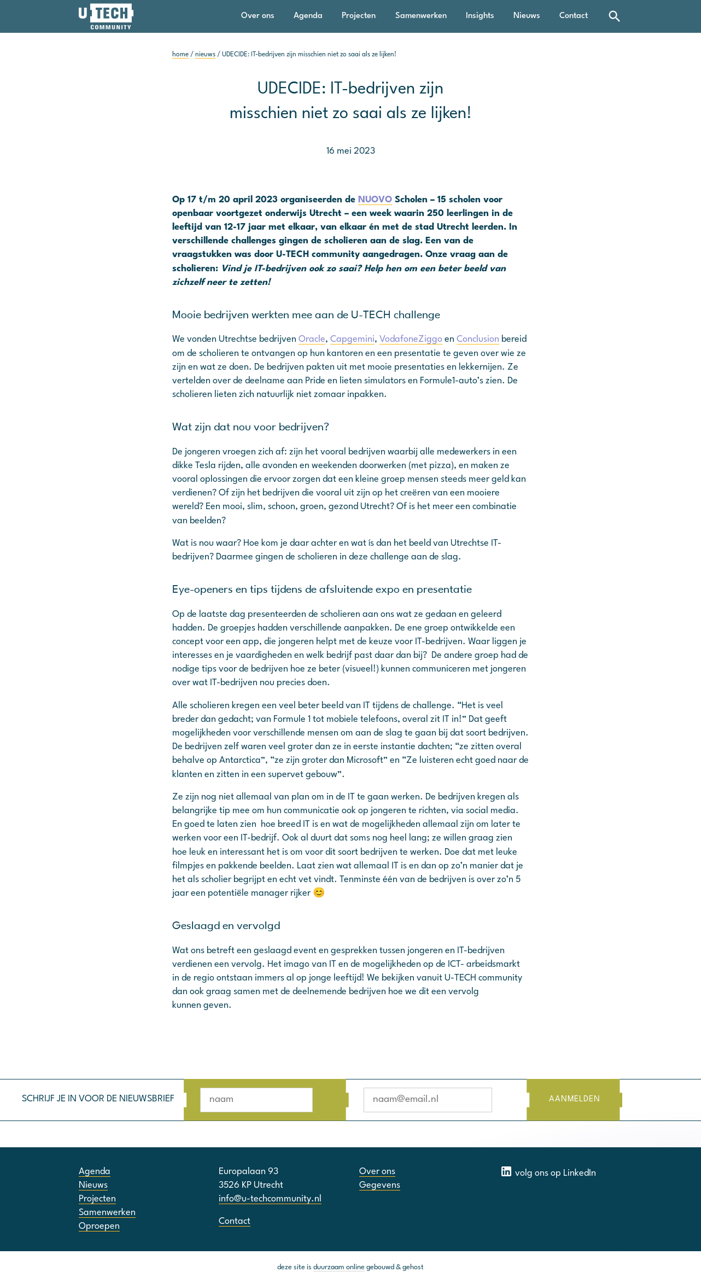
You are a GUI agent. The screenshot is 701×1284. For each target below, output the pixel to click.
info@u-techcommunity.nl (270, 1199)
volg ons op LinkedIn (548, 1171)
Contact (573, 16)
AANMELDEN (574, 1099)
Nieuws (526, 16)
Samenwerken (421, 16)
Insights (480, 16)
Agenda (308, 16)
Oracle (312, 339)
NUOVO (375, 200)
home (180, 54)
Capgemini (352, 339)
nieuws (205, 54)
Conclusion (478, 339)
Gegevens (379, 1185)
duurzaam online (339, 1267)
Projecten (359, 16)
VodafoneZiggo (410, 339)
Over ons (257, 16)
